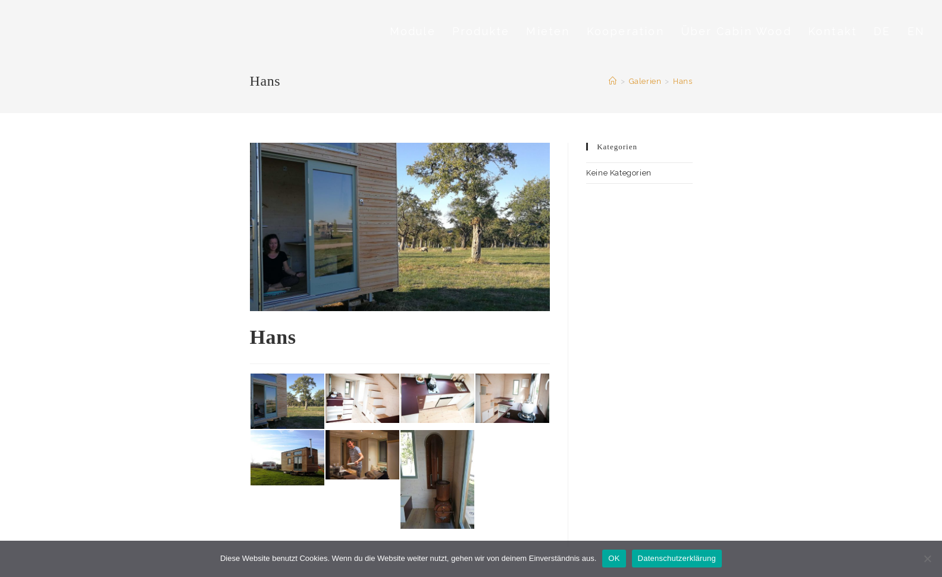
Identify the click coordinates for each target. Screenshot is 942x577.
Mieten (547, 31)
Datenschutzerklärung (677, 558)
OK (613, 558)
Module (413, 31)
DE (882, 31)
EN (916, 31)
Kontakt (832, 31)
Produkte (481, 31)
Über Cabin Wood (736, 31)
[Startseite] (613, 81)
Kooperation (625, 31)
